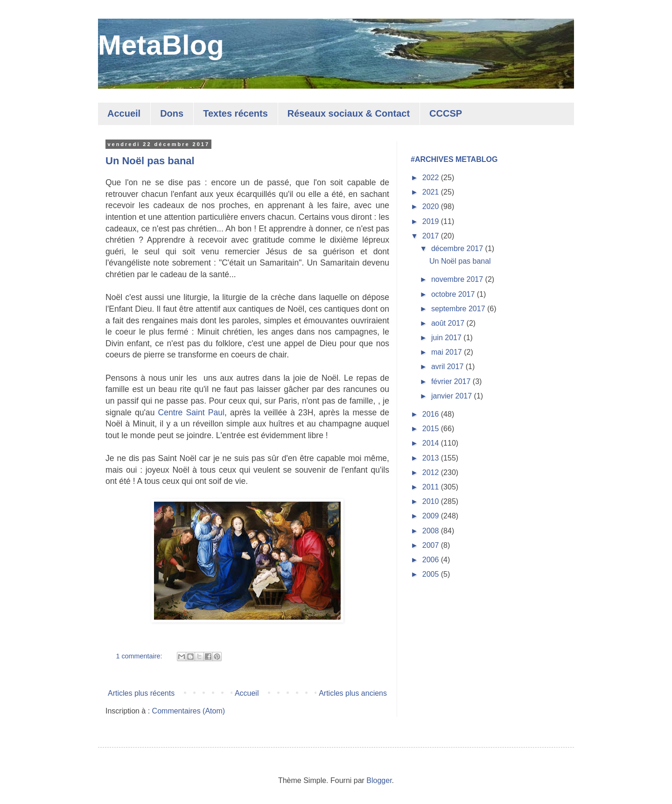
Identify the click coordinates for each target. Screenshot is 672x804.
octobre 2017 (454, 294)
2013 (431, 458)
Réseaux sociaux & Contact (348, 113)
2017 (431, 236)
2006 (431, 560)
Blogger (379, 780)
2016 (431, 414)
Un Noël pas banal (150, 161)
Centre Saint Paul (191, 412)
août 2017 (449, 323)
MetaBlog (161, 45)
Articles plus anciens (353, 693)
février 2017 (452, 381)
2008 (431, 531)
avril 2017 (448, 367)
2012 (431, 472)
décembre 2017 (458, 248)
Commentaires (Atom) (188, 711)
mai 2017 (447, 352)
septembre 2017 (459, 309)
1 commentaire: (140, 656)
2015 (431, 429)
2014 (431, 443)
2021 (431, 192)
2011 (431, 487)
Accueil (123, 113)
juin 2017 (447, 338)
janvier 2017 (452, 396)
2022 (431, 178)
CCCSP (445, 113)
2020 (431, 206)
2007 (431, 545)
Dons (171, 113)
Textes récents (235, 113)
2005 (431, 574)
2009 (431, 516)
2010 (431, 501)
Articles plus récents (141, 693)
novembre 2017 (458, 279)
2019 (431, 221)
